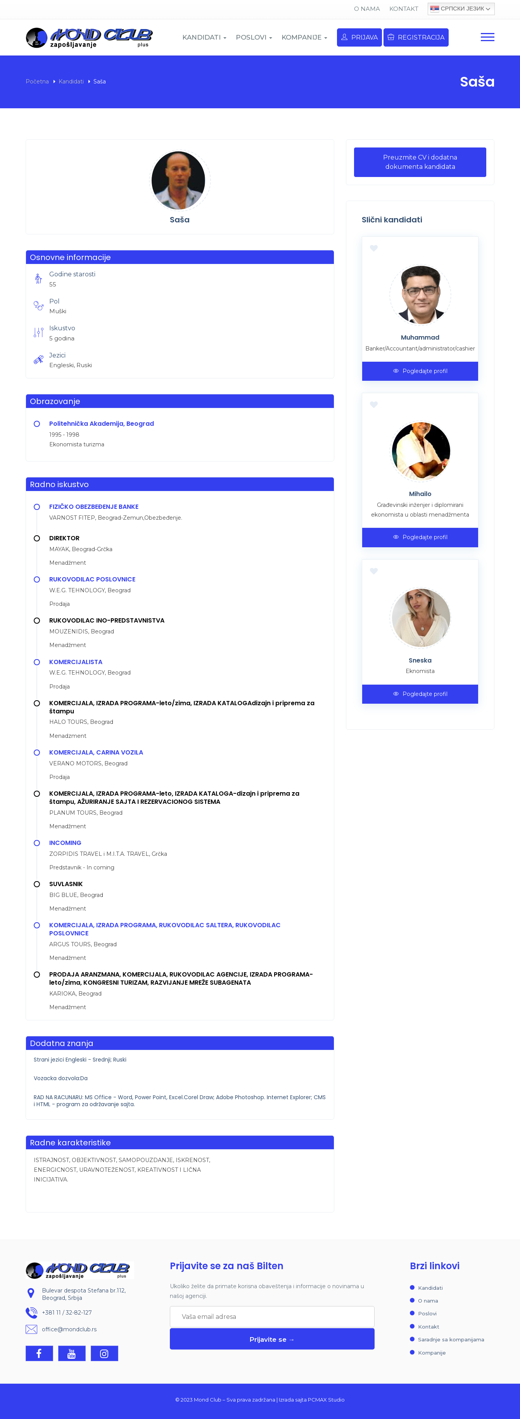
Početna (37, 81)
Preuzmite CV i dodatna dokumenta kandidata (420, 162)
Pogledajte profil (420, 371)
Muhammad (420, 337)
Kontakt (403, 8)
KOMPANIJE (304, 37)
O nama (367, 8)
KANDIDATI (204, 37)
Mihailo (420, 493)
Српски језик (457, 9)
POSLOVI (254, 37)
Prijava (359, 37)
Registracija (416, 37)
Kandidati (71, 81)
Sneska (420, 660)
